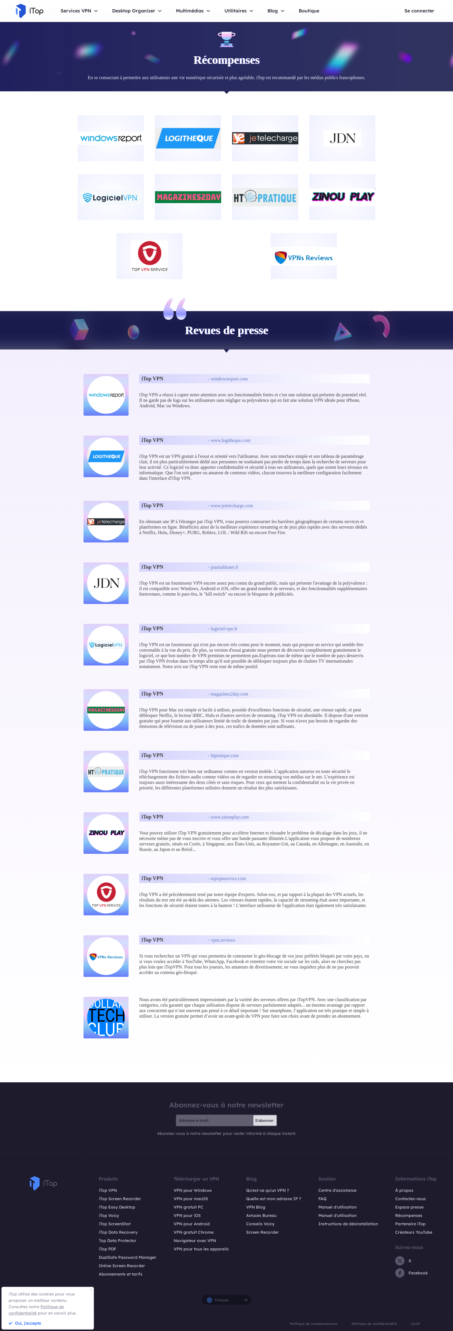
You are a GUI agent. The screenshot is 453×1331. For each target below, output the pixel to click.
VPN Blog (255, 1207)
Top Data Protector (117, 1240)
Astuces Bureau (261, 1215)
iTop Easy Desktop (117, 1207)
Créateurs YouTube (413, 1232)
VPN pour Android (192, 1223)
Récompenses (408, 1215)
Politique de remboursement (313, 1324)
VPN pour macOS (191, 1198)
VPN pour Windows (193, 1190)
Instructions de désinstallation (348, 1223)
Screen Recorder (262, 1232)
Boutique (309, 11)
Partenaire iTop (410, 1223)
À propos (404, 1190)
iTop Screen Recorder (120, 1198)
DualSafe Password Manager (127, 1257)
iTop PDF (107, 1249)
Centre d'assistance (337, 1190)
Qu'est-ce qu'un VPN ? (267, 1190)
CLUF (415, 1324)
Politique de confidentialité (374, 1324)
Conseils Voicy (260, 1223)
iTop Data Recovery (118, 1232)
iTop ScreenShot (115, 1223)
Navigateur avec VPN (195, 1240)
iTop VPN (108, 1190)
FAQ (322, 1198)
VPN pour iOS (187, 1215)
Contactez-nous (410, 1198)
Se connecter (419, 11)
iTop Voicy (109, 1215)
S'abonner (264, 1120)
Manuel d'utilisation (337, 1207)
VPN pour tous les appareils (201, 1249)
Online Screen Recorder (122, 1265)
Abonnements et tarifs (120, 1274)
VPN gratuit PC (188, 1207)
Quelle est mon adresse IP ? (273, 1198)
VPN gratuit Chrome (193, 1232)
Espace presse (409, 1207)
